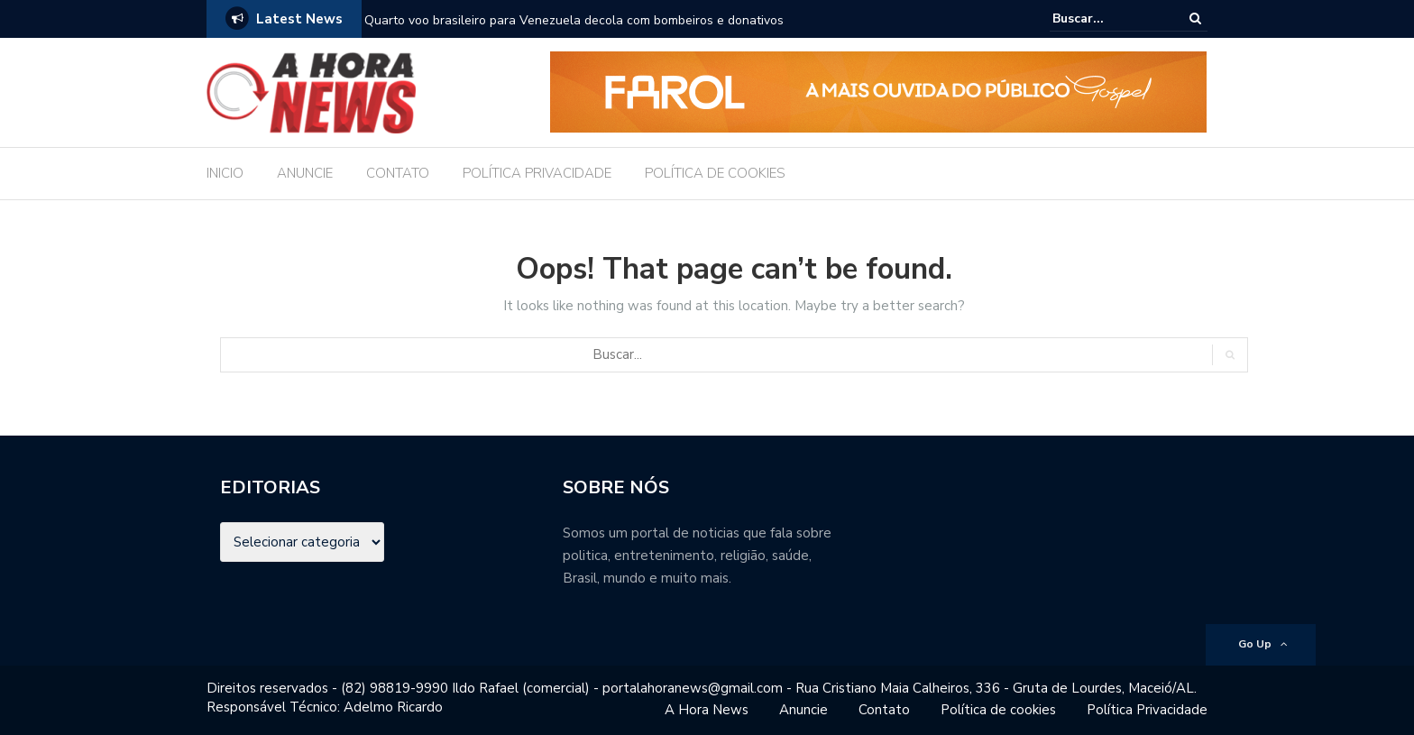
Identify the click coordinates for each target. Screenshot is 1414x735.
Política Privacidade (1147, 710)
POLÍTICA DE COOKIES (715, 173)
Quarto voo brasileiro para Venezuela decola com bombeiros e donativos (574, 20)
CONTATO (397, 173)
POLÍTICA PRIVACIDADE (537, 173)
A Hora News (706, 710)
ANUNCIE (305, 173)
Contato (884, 710)
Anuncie (803, 710)
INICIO (225, 173)
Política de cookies (998, 710)
